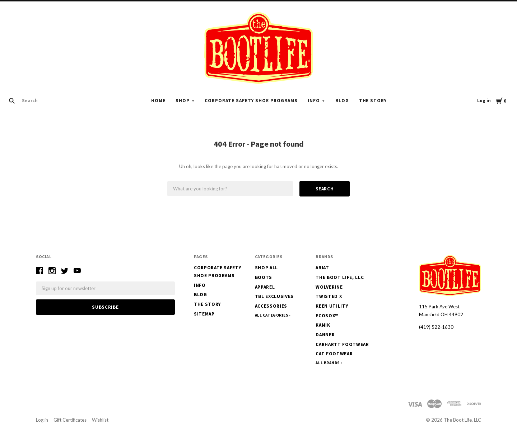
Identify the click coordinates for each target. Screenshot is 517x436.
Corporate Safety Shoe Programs (251, 101)
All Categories (272, 315)
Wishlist (100, 420)
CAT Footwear (334, 354)
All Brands (328, 362)
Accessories (271, 306)
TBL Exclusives (274, 296)
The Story (373, 101)
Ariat (322, 268)
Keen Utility (332, 306)
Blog (342, 101)
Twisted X (329, 296)
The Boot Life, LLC (340, 277)
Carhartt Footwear (342, 344)
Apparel (265, 287)
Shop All (266, 268)
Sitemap (204, 314)
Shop (183, 101)
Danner (325, 335)
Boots (263, 277)
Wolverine (329, 287)
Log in (484, 101)
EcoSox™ (327, 316)
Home (158, 101)
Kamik (323, 325)
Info (314, 101)
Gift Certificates (70, 420)
